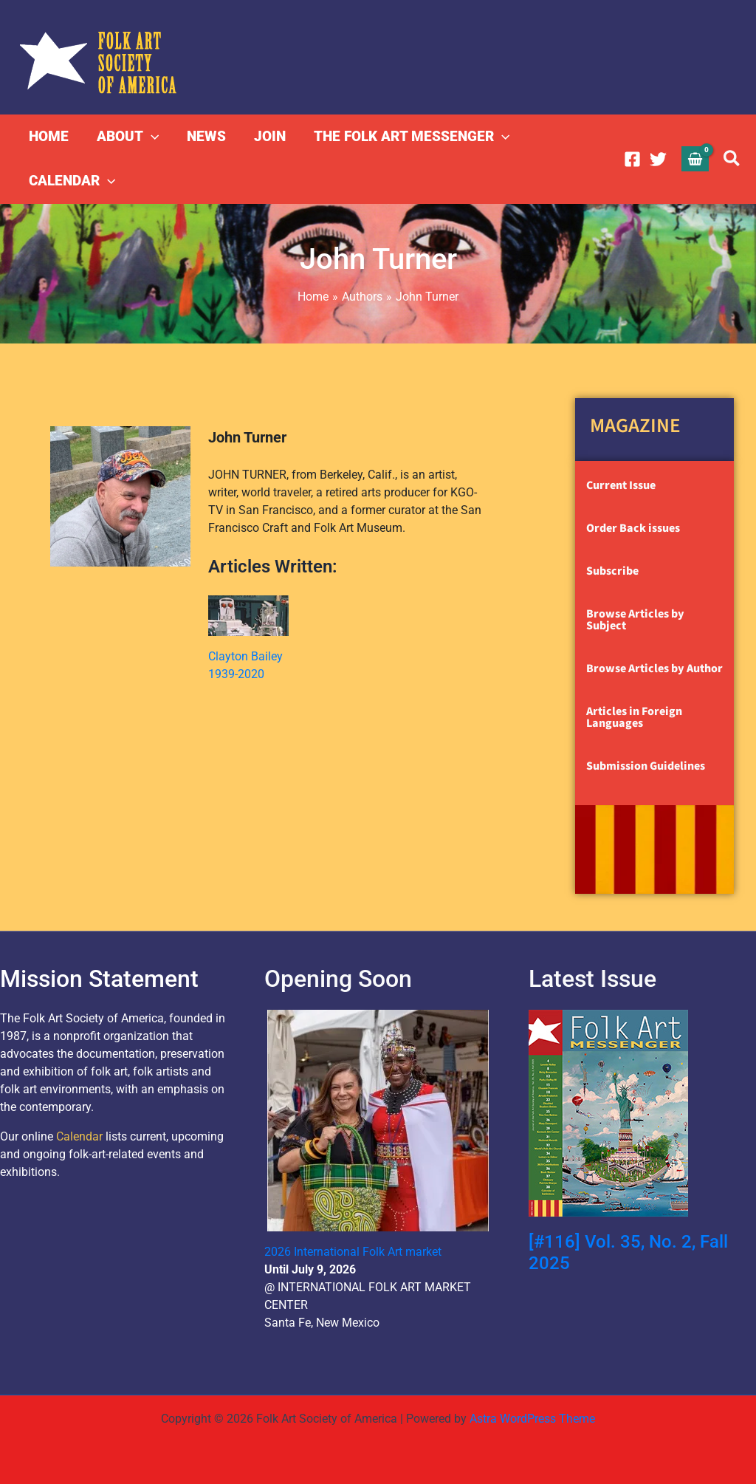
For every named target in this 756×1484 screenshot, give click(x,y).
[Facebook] (632, 159)
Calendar (79, 1136)
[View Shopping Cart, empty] (695, 158)
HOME (49, 136)
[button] (151, 136)
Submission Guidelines (645, 766)
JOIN (270, 136)
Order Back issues (633, 528)
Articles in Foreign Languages (634, 717)
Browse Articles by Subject (635, 620)
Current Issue (621, 485)
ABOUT (128, 136)
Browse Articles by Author (654, 668)
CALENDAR (72, 181)
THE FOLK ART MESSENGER (411, 136)
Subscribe (612, 571)
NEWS (206, 136)
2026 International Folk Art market (352, 1252)
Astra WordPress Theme (532, 1419)
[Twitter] (658, 159)
